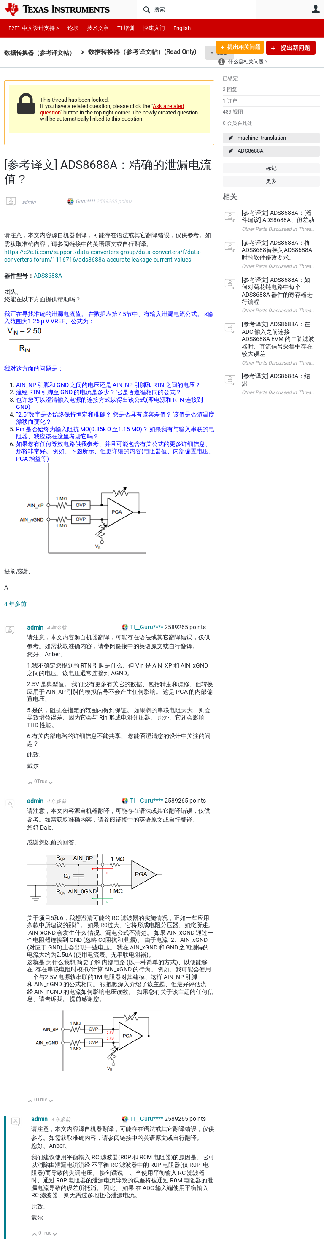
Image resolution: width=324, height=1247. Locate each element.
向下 (50, 783)
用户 (315, 9)
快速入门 (154, 28)
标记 (271, 168)
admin (29, 202)
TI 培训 (126, 28)
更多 (271, 181)
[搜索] (196, 9)
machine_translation (262, 138)
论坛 (73, 28)
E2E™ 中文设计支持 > (33, 28)
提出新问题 (294, 47)
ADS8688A (250, 151)
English (182, 28)
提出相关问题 (241, 47)
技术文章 (98, 28)
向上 (30, 783)
